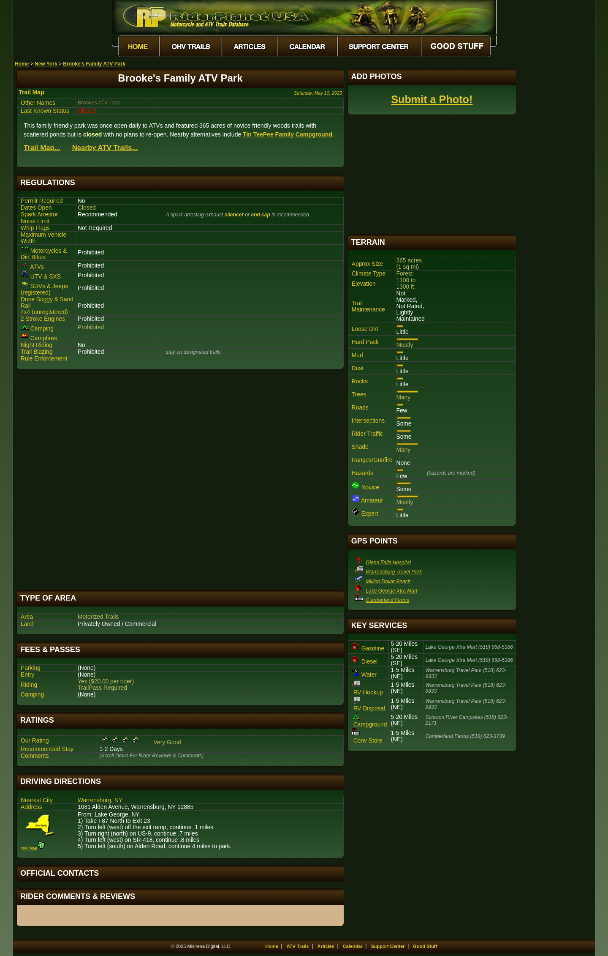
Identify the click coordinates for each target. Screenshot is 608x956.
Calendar (353, 946)
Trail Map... (42, 148)
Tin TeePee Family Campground (287, 134)
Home (22, 64)
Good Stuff (425, 946)
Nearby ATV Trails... (105, 148)
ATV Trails (298, 946)
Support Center (388, 946)
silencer (234, 215)
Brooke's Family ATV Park (94, 64)
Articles (325, 946)
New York (46, 64)
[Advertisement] (180, 479)
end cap (260, 215)
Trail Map (31, 92)
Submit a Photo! (431, 99)
